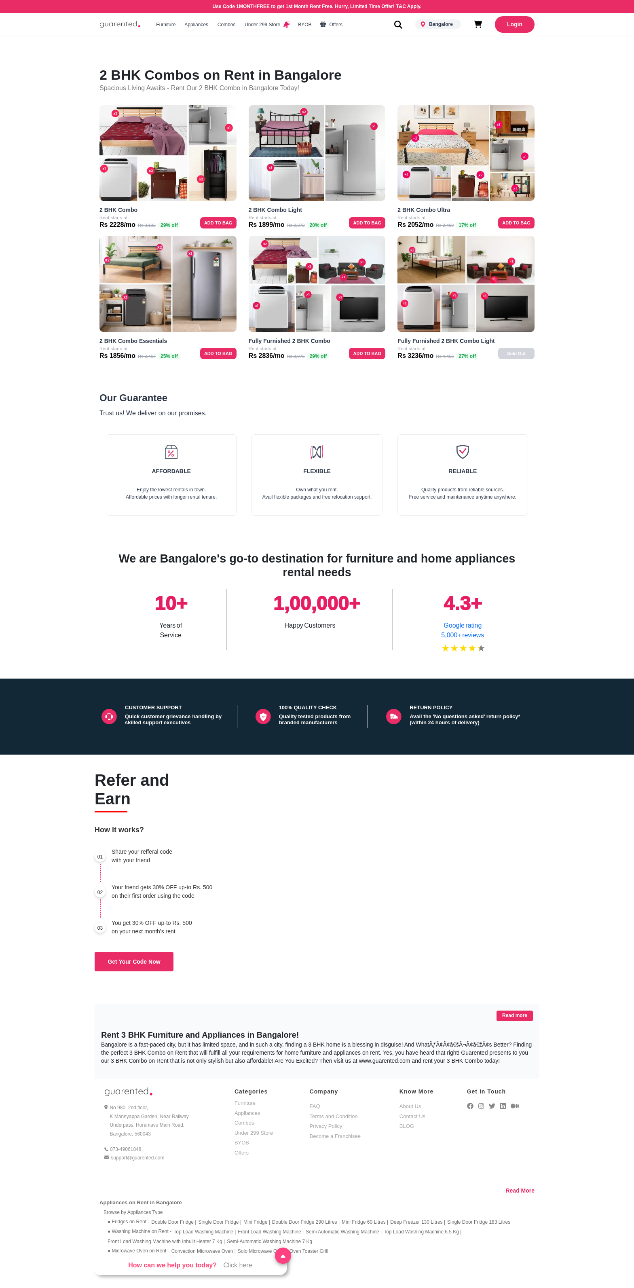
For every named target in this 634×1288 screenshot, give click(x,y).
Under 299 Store (266, 24)
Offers (331, 24)
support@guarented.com (137, 1158)
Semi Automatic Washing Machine (344, 1232)
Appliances (197, 24)
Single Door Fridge (219, 1222)
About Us (410, 1106)
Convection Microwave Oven (203, 1251)
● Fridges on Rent (128, 1222)
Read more (514, 1015)
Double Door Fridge (173, 1222)
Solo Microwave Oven (262, 1251)
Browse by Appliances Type (133, 1212)
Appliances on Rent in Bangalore (140, 1202)
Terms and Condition (334, 1116)
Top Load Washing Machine (204, 1232)
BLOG (406, 1126)
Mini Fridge (256, 1222)
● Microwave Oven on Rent (138, 1251)
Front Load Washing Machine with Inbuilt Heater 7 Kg (166, 1241)
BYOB (305, 24)
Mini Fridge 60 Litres (365, 1222)
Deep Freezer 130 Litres (417, 1222)
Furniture (166, 24)
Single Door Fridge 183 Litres (478, 1222)
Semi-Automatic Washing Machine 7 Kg (269, 1241)
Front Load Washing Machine (271, 1232)
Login (514, 24)
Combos (226, 24)
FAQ (315, 1106)
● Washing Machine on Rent (139, 1231)
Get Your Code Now (134, 961)
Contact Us (412, 1116)
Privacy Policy (326, 1126)
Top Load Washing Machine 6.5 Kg (422, 1232)
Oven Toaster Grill (309, 1251)
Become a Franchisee (335, 1136)
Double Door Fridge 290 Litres (306, 1222)
